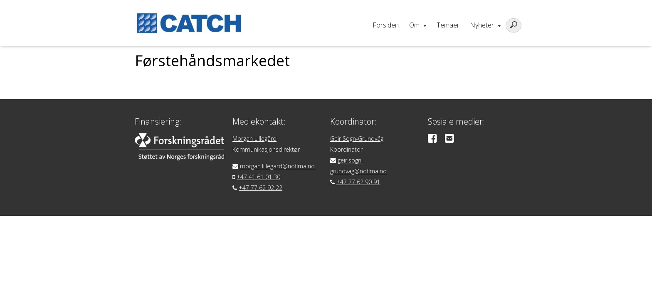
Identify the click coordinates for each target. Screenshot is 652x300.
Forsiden (386, 25)
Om (414, 25)
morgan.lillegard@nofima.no (277, 166)
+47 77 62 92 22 (260, 188)
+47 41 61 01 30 (258, 177)
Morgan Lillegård (254, 138)
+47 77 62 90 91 (358, 182)
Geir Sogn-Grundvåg (356, 138)
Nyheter (482, 25)
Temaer (448, 25)
